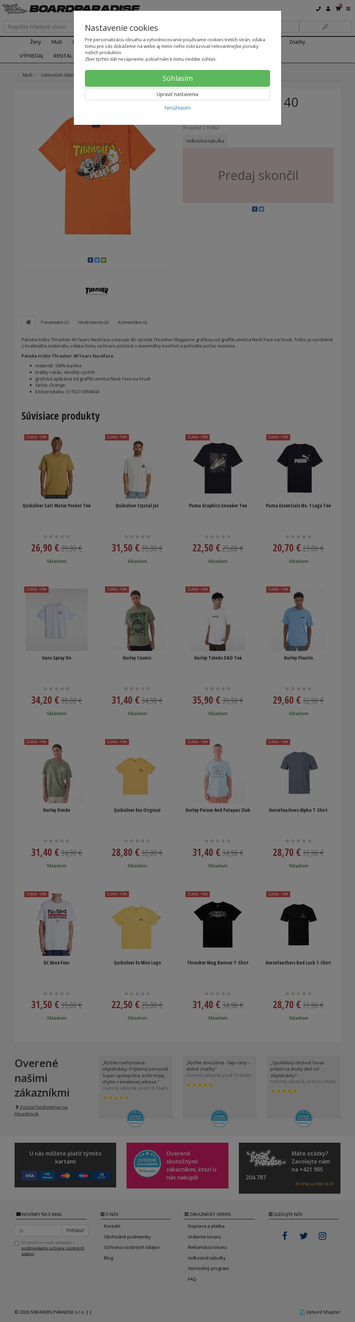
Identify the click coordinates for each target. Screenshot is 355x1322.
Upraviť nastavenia (177, 94)
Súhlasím (178, 78)
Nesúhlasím (177, 107)
